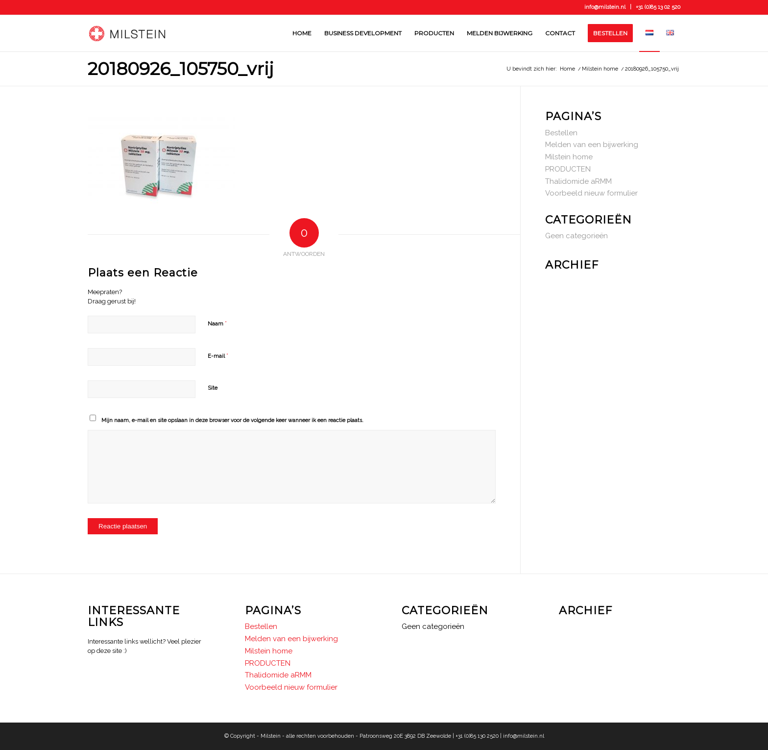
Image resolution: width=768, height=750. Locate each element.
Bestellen (561, 132)
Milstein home (569, 156)
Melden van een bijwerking (591, 144)
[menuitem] (302, 33)
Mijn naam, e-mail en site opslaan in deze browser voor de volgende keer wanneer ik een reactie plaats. (232, 420)
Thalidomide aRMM (578, 181)
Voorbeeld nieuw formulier (591, 193)
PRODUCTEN (568, 169)
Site (212, 388)
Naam (217, 323)
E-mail (218, 355)
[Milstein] (127, 33)
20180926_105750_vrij (181, 68)
